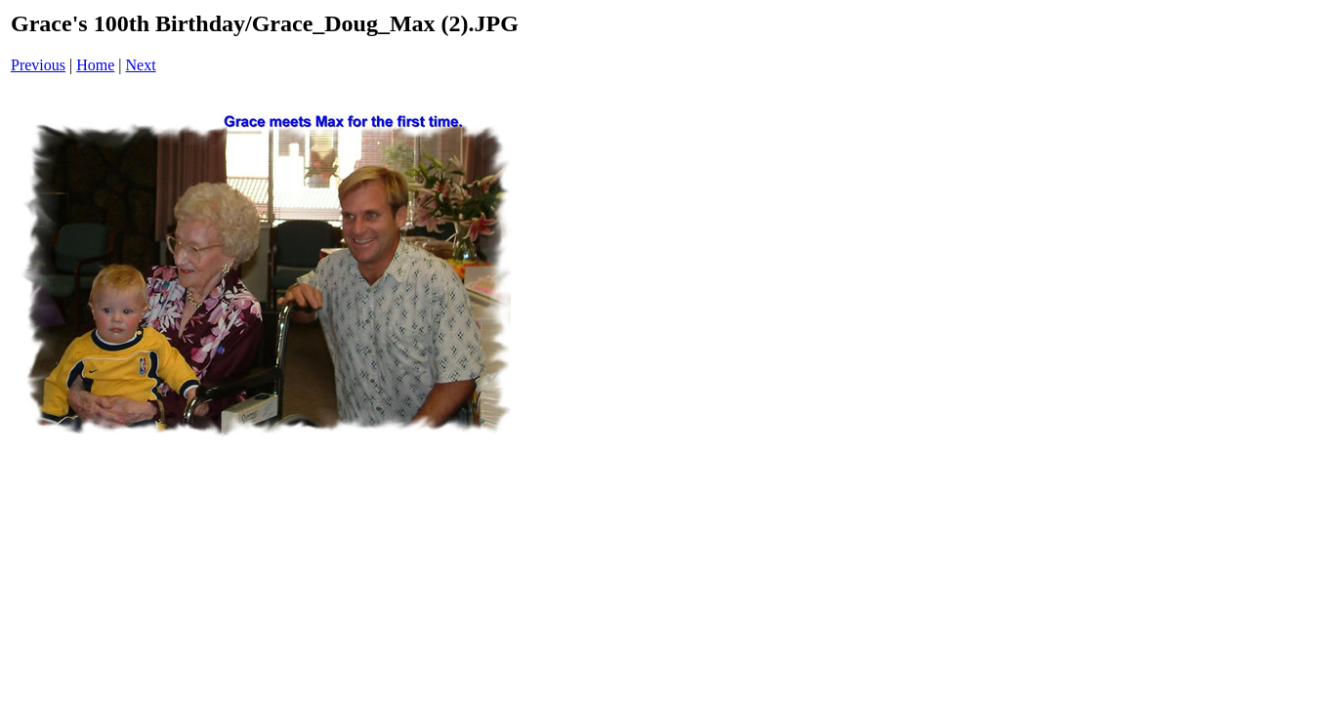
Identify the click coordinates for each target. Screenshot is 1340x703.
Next (141, 65)
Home (95, 65)
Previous (38, 65)
